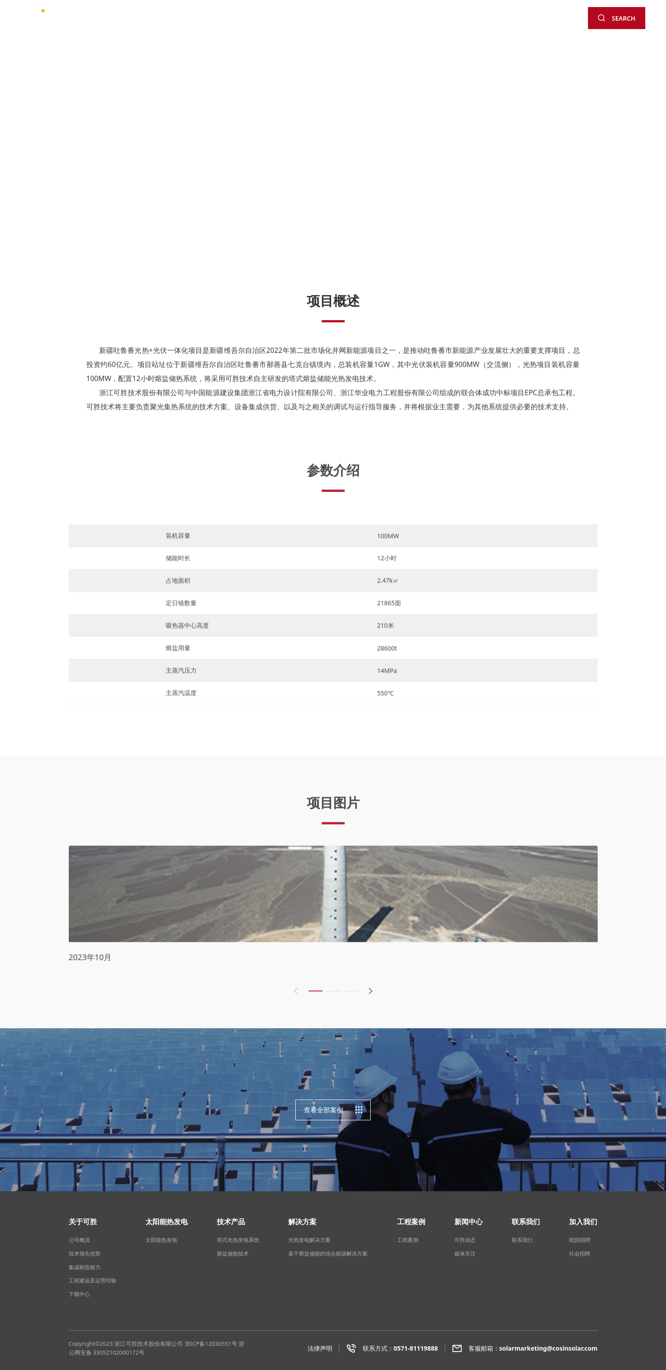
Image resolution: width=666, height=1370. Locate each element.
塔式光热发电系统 (238, 1240)
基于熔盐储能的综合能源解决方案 (328, 1253)
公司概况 (79, 1240)
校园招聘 (579, 1240)
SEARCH (616, 18)
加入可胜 (457, 20)
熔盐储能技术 (233, 1253)
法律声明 (320, 1348)
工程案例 (340, 20)
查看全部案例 (333, 1110)
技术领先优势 (84, 1253)
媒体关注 (465, 1253)
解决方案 (302, 20)
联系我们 (419, 20)
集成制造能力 (84, 1267)
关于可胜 (172, 20)
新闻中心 (380, 20)
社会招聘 (579, 1253)
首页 (139, 20)
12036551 (218, 1344)
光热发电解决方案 (309, 1240)
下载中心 (79, 1294)
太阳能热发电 (217, 20)
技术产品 (263, 20)
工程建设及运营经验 (92, 1280)
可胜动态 (465, 1240)
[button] (646, 149)
